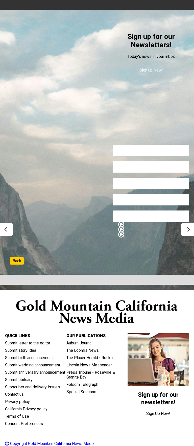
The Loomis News (82, 350)
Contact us (14, 394)
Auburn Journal (79, 343)
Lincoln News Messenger (89, 365)
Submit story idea (20, 350)
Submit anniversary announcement (35, 372)
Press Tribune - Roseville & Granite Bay (90, 375)
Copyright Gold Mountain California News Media (49, 443)
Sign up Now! (151, 70)
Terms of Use (17, 416)
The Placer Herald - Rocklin (90, 357)
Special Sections (81, 391)
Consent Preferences (24, 423)
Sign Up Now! (158, 413)
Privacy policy (17, 401)
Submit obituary (19, 379)
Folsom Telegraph (82, 384)
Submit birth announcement (29, 357)
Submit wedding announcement (32, 365)
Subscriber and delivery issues (32, 387)
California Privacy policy (26, 409)
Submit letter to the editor (27, 343)
